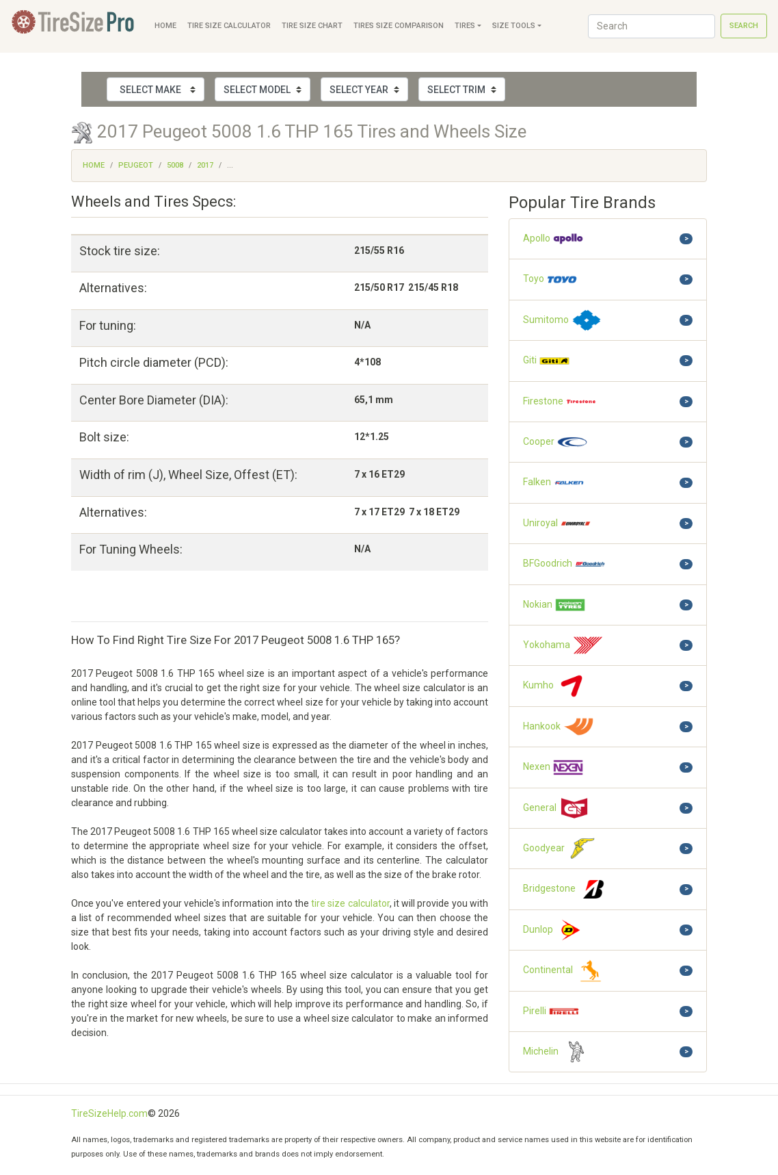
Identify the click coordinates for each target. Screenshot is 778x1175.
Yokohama (563, 645)
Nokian (554, 605)
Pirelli (551, 1011)
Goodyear (560, 848)
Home (165, 25)
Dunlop (555, 930)
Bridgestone (566, 889)
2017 (205, 165)
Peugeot (135, 165)
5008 (175, 165)
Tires (465, 25)
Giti (546, 360)
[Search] (651, 26)
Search (743, 25)
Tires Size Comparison (398, 25)
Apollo (553, 238)
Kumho (555, 685)
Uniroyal (557, 523)
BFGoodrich (564, 564)
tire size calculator (350, 903)
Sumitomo (562, 320)
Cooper (555, 442)
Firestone (560, 401)
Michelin (557, 1051)
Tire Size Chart (312, 25)
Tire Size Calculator (229, 25)
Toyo (550, 279)
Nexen (553, 767)
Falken (554, 482)
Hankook (558, 726)
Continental (564, 970)
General (556, 808)
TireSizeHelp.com (109, 1113)
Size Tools (513, 25)
